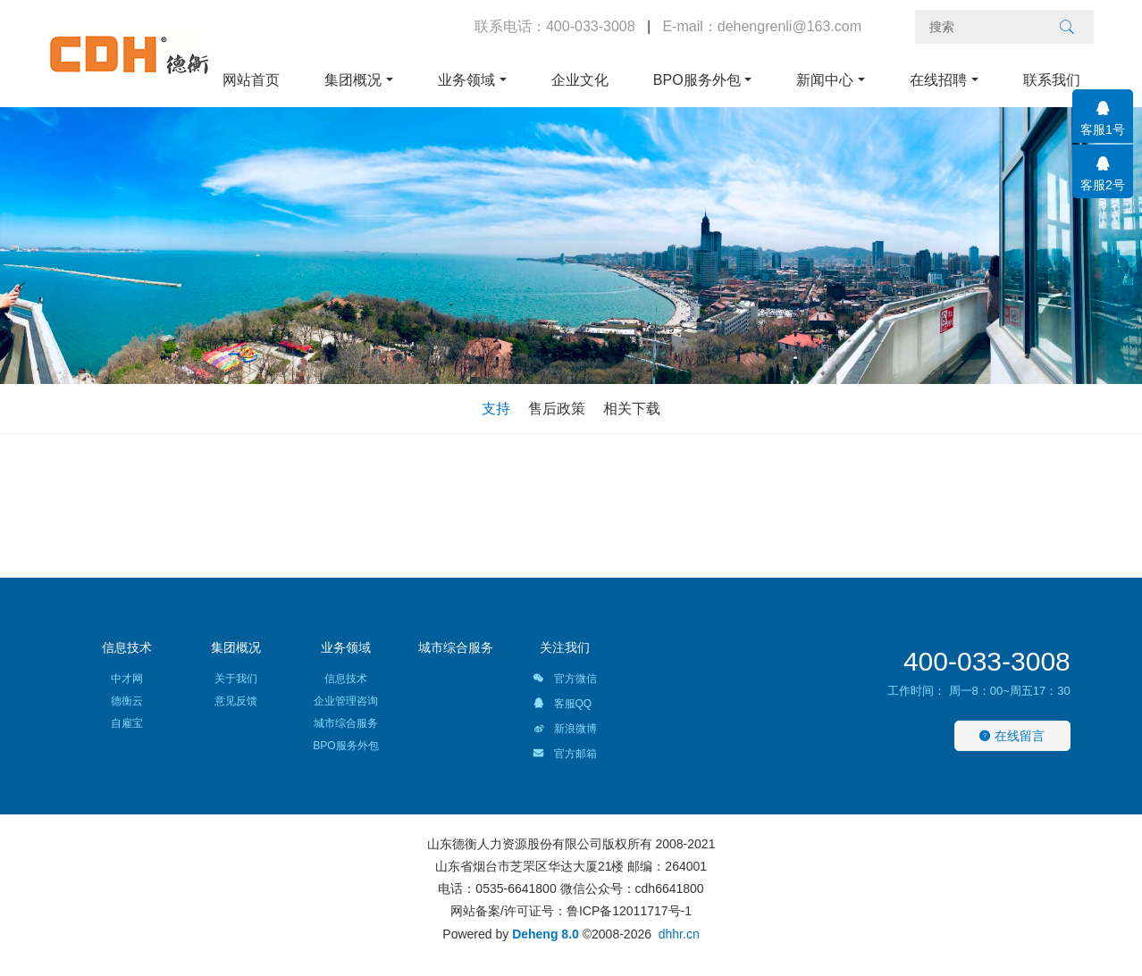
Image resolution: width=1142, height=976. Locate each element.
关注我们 (565, 647)
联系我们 (1051, 80)
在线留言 (1011, 736)
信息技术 (127, 647)
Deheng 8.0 (545, 934)
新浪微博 (564, 731)
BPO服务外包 (697, 80)
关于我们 (235, 678)
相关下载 (631, 408)
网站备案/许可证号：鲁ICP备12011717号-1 (571, 911)
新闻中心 (824, 80)
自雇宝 (127, 723)
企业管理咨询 (346, 701)
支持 (496, 408)
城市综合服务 (346, 723)
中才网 (127, 678)
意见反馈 (235, 701)
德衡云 (127, 701)
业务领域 (466, 80)
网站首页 (251, 80)
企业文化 (580, 80)
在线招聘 (938, 80)
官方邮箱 (564, 756)
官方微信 (564, 681)
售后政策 (556, 408)
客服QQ (562, 706)
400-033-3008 (987, 661)
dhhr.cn (679, 934)
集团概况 (353, 80)
